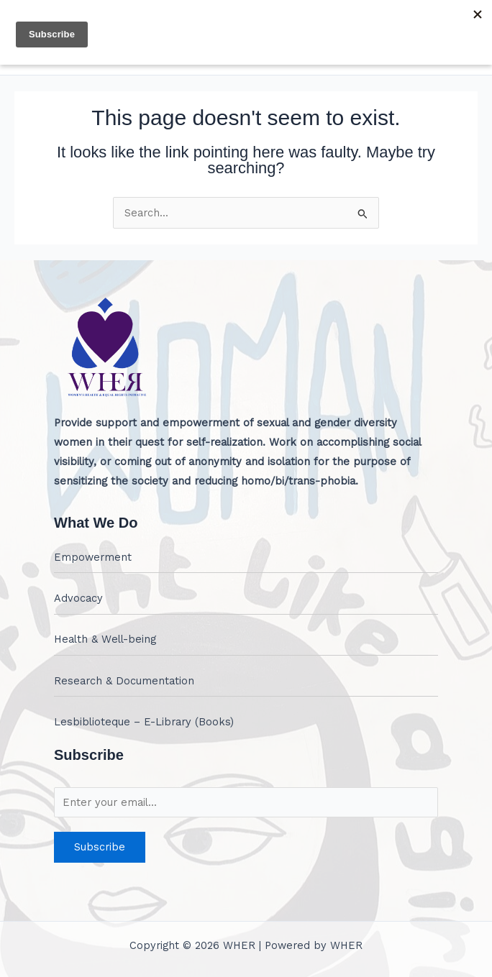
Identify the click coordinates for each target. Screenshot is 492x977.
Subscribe (99, 846)
